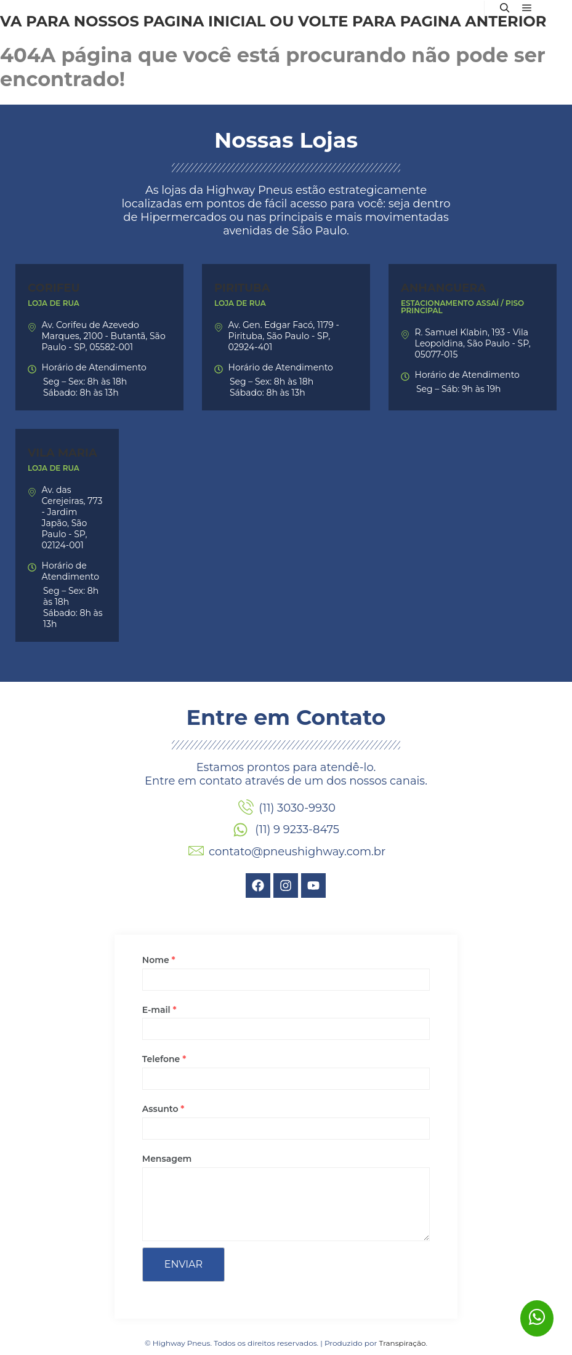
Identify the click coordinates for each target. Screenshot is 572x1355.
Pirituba (242, 288)
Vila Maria (62, 453)
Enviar (183, 1264)
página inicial (204, 21)
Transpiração (402, 1343)
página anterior (473, 21)
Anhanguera (443, 288)
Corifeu (54, 288)
